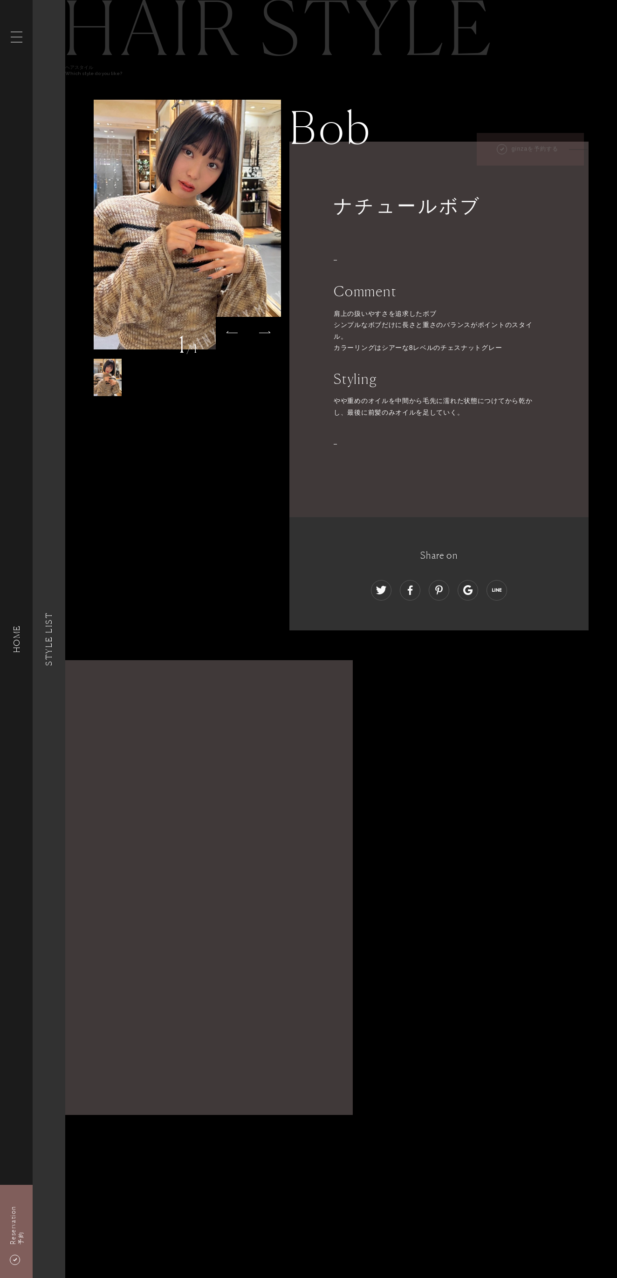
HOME (16, 639)
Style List (49, 639)
